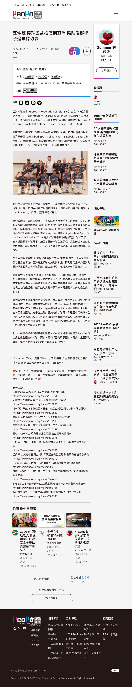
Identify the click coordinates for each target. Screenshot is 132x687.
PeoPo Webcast (106, 288)
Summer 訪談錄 (82, 550)
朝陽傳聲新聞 (105, 310)
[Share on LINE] (33, 103)
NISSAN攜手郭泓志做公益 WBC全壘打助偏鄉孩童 (82, 538)
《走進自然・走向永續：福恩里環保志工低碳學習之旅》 (107, 374)
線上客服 (66, 5)
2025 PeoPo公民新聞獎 (74, 636)
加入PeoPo (28, 5)
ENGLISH (41, 5)
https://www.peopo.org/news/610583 (35, 421)
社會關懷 (29, 76)
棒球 (34, 83)
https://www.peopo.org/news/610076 (35, 437)
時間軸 (34, 635)
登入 (17, 5)
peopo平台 (104, 335)
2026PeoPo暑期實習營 (106, 231)
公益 (41, 83)
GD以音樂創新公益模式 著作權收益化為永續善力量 (106, 132)
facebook (15, 628)
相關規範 (35, 630)
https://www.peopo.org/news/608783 (35, 496)
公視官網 (54, 5)
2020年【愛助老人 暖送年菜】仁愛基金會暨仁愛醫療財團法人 (28, 540)
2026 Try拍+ (73, 625)
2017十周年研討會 (91, 636)
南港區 (43, 69)
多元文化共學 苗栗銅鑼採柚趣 (55, 535)
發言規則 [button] (85, 579)
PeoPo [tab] (42, 579)
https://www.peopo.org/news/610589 (35, 412)
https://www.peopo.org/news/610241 (35, 429)
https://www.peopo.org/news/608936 (35, 479)
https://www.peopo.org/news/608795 (35, 487)
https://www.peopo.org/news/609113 (35, 467)
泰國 (78, 83)
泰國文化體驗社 (55, 543)
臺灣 (25, 69)
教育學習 (42, 76)
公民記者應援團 (55, 645)
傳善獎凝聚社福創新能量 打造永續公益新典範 (106, 158)
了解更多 (106, 70)
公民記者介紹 (55, 653)
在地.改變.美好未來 (92, 645)
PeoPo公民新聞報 (55, 627)
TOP (115, 670)
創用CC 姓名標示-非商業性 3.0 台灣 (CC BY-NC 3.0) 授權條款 (30, 90)
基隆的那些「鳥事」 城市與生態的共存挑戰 (106, 256)
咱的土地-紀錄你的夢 (74, 645)
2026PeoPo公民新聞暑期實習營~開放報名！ (106, 328)
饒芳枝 (102, 381)
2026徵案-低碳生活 (92, 627)
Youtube (25, 628)
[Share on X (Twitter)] (27, 103)
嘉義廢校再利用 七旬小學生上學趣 (106, 351)
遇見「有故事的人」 (92, 655)
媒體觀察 (55, 76)
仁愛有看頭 (26, 554)
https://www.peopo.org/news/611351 (35, 396)
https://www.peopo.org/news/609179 (35, 458)
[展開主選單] (116, 15)
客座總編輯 (54, 658)
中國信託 (50, 83)
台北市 (34, 69)
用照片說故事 (73, 653)
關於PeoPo (36, 625)
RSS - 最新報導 (110, 627)
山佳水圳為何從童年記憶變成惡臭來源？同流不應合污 (105, 281)
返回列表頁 (51, 598)
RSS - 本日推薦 (110, 636)
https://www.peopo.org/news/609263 (35, 450)
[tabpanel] (52, 590)
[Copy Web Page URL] (39, 103)
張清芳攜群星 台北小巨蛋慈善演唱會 (106, 182)
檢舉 (87, 50)
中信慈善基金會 (66, 83)
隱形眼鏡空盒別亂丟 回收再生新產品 (106, 394)
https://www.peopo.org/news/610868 (35, 404)
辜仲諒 (27, 83)
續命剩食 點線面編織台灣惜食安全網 (106, 305)
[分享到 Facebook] (21, 103)
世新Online (104, 356)
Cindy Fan (103, 263)
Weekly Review (34, 642)
